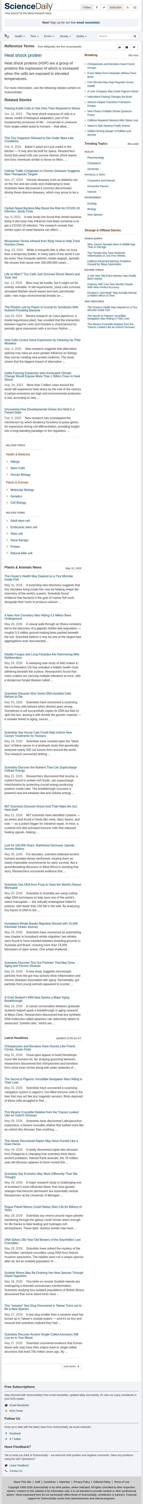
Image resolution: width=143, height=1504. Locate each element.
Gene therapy (19, 540)
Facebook (15, 1433)
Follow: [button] (87, 7)
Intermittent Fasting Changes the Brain (110, 96)
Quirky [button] (81, 36)
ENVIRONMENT (93, 197)
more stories (71, 1366)
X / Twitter (15, 1439)
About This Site (22, 1481)
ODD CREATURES (94, 301)
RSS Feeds (16, 1410)
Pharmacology (96, 157)
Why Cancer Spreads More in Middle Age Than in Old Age (111, 246)
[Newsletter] (135, 7)
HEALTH (89, 152)
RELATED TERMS (15, 512)
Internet (92, 191)
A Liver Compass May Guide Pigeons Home (113, 91)
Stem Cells (17, 468)
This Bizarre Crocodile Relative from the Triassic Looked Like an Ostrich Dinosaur (111, 325)
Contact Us (15, 1470)
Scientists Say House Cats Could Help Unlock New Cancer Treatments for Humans (38, 734)
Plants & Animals (17, 482)
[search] (135, 36)
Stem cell (16, 533)
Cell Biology (18, 502)
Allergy (15, 461)
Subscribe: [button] (116, 7)
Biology (92, 209)
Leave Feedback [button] (19, 1465)
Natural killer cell (21, 553)
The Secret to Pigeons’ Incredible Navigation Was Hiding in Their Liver (109, 317)
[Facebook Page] (97, 7)
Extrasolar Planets (98, 186)
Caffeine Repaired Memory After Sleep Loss (113, 120)
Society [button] (65, 36)
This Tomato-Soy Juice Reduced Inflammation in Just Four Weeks (106, 254)
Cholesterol (94, 163)
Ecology (92, 203)
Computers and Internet (101, 180)
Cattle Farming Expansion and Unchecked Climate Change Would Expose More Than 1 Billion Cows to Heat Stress (42, 376)
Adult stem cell (20, 520)
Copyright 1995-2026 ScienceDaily (28, 1487)
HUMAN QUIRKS (93, 238)
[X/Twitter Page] (104, 7)
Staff (37, 1481)
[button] (120, 47)
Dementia (93, 168)
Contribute (50, 1481)
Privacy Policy (82, 1481)
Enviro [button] (49, 36)
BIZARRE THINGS (94, 270)
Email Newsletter (19, 1405)
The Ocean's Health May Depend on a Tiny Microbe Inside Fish (112, 309)
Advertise (64, 1481)
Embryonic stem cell (23, 527)
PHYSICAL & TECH (95, 174)
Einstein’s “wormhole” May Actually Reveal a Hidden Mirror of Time (112, 294)
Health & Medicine (18, 454)
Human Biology (20, 474)
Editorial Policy (102, 1481)
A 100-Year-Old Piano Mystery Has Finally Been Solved (112, 277)
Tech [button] (34, 36)
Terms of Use (121, 1481)
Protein (15, 546)
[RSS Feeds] (127, 7)
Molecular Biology (22, 489)
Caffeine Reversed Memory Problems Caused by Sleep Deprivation (109, 262)
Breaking (91, 55)
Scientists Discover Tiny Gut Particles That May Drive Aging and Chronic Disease (39, 964)
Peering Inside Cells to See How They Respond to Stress (42, 108)
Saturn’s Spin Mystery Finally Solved (109, 125)
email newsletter (88, 22)
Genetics (16, 496)
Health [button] (20, 36)
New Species (95, 214)
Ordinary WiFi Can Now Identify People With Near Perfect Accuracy (110, 286)
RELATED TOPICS (15, 445)
